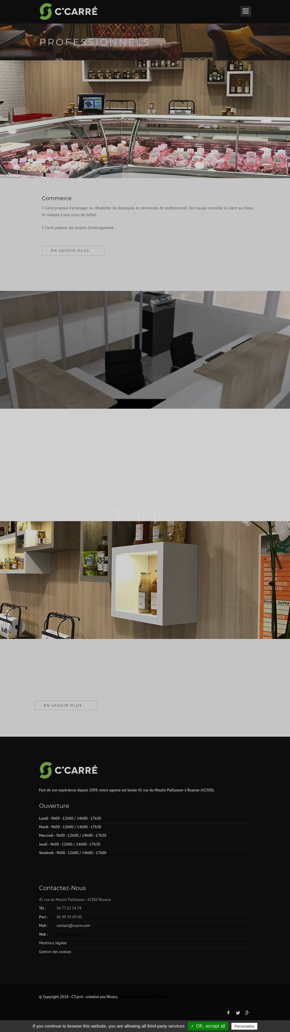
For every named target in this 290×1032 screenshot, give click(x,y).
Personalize (244, 1026)
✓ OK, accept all (208, 1025)
